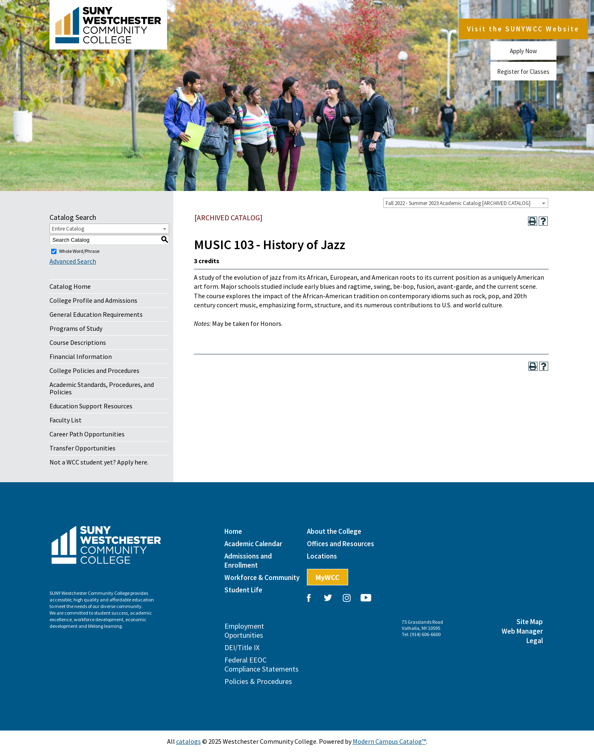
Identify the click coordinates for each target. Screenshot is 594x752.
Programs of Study (76, 328)
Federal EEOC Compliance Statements (261, 664)
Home (233, 531)
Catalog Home (70, 286)
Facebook (308, 597)
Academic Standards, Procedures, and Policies (102, 388)
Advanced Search (73, 261)
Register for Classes (523, 71)
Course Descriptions (78, 342)
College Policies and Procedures (94, 370)
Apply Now (523, 50)
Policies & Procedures (258, 681)
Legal (534, 640)
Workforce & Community (261, 577)
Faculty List (66, 420)
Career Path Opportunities (87, 434)
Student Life (243, 589)
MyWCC (327, 577)
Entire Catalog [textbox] (68, 228)
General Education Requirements (96, 314)
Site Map (529, 621)
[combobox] (465, 203)
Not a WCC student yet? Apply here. (99, 462)
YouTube (365, 597)
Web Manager (522, 631)
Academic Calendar (253, 543)
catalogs (188, 741)
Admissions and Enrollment (248, 561)
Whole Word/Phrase (79, 251)
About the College (334, 531)
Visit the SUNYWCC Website (523, 28)
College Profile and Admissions (93, 300)
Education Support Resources (91, 406)
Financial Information (81, 356)
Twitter (327, 597)
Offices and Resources (340, 543)
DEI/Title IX (241, 647)
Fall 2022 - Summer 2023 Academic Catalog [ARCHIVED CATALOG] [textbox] (458, 203)
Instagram (346, 597)
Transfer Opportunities (83, 448)
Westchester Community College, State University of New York (108, 25)
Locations (322, 556)
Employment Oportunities (244, 630)
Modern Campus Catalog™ (389, 741)
